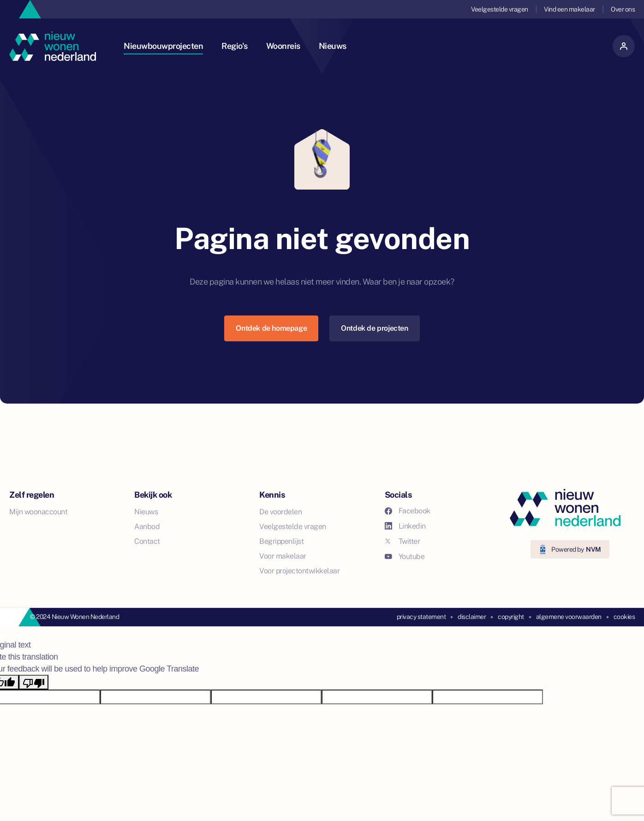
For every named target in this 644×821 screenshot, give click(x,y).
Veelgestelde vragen (499, 9)
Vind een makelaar (569, 9)
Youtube (405, 556)
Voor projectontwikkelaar (299, 570)
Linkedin (405, 526)
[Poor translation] (33, 682)
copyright (511, 616)
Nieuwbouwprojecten (163, 46)
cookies (624, 616)
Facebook (407, 510)
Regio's (234, 46)
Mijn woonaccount (38, 511)
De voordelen (280, 511)
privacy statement (421, 616)
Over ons (623, 9)
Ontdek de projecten (374, 328)
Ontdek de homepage (271, 328)
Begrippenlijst (281, 541)
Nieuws (332, 46)
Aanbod (147, 526)
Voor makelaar (282, 556)
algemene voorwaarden (569, 616)
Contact (147, 541)
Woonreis (283, 46)
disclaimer (472, 616)
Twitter (402, 541)
